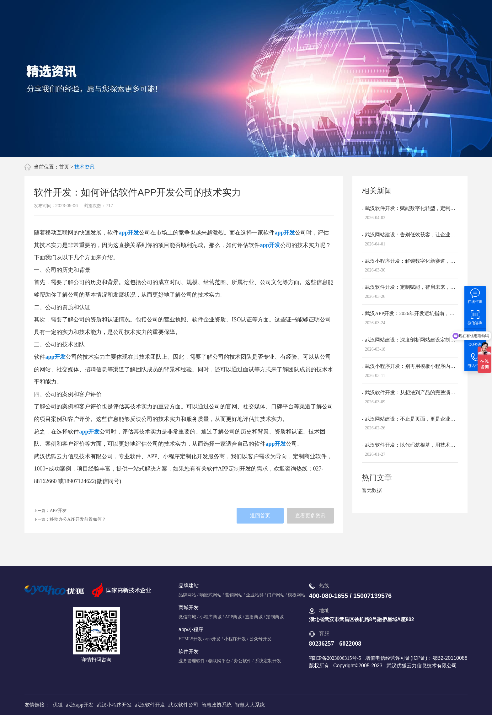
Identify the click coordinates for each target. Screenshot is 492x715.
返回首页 (260, 515)
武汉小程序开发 (114, 704)
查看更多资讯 (310, 515)
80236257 (321, 643)
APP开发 (58, 510)
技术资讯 (84, 166)
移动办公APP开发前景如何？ (78, 519)
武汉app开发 (79, 704)
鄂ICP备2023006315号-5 (335, 658)
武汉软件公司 (183, 704)
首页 (64, 166)
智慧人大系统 (250, 704)
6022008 (350, 643)
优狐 (58, 704)
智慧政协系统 (216, 704)
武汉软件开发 (150, 704)
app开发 (129, 232)
